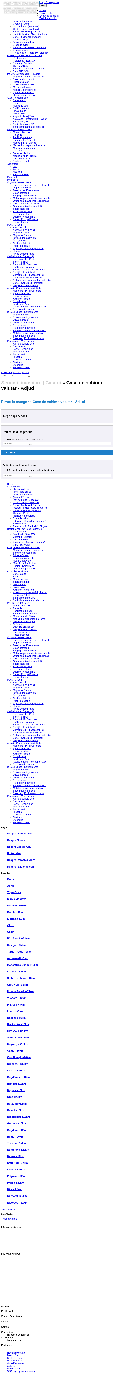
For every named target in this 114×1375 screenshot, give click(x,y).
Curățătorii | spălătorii (24, 272)
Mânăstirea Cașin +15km (22, 964)
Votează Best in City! (12, 1259)
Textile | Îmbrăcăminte (24, 238)
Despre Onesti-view (19, 833)
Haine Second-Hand (23, 254)
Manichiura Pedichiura (24, 90)
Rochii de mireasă (22, 211)
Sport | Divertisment (23, 92)
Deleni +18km (15, 1110)
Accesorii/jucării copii (24, 230)
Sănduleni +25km (18, 1037)
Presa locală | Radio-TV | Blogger (30, 53)
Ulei (15, 166)
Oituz (10, 925)
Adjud (11, 885)
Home (42, 10)
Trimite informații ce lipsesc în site (18, 1264)
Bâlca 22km (14, 1189)
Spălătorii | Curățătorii (24, 267)
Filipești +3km (16, 1004)
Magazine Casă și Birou (25, 285)
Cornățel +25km (17, 1196)
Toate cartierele (9, 1219)
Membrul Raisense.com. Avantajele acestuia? (25, 1242)
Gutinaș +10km (16, 1123)
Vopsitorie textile (21, 367)
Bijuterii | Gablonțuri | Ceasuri (28, 248)
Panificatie (12, 180)
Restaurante (19, 58)
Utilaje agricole (20, 320)
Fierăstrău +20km (18, 1024)
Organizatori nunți (22, 187)
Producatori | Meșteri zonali (21, 341)
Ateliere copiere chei (23, 343)
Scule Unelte (19, 325)
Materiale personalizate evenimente (31, 198)
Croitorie (17, 362)
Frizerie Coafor (21, 82)
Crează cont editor (10, 1299)
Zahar (16, 169)
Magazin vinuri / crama (25, 156)
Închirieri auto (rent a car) (26, 26)
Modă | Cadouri (15, 224)
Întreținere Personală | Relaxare (23, 74)
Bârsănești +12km (18, 938)
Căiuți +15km (15, 1050)
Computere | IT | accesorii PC (28, 275)
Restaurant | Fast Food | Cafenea (24, 55)
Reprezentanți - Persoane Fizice (30, 306)
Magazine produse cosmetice (28, 76)
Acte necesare (20, 50)
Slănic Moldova (16, 899)
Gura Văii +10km (17, 984)
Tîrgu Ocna (14, 892)
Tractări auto (19, 111)
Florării (16, 251)
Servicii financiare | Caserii (27, 37)
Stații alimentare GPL (24, 124)
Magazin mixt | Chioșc (24, 142)
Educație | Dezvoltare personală (29, 47)
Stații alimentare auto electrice (28, 127)
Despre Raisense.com (21, 866)
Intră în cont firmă (10, 1284)
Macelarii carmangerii (24, 148)
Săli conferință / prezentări (26, 203)
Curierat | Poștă (21, 39)
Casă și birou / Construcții (20, 256)
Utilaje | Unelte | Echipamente (22, 312)
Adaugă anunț (8, 1274)
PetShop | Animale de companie (29, 330)
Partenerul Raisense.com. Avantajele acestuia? (25, 1237)
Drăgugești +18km (18, 1116)
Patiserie (17, 135)
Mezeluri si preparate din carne (29, 145)
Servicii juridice (21, 296)
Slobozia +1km (16, 918)
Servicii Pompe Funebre (25, 219)
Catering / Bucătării (23, 63)
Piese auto (12, 177)
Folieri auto (19, 113)
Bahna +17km (15, 1156)
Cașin (10, 931)
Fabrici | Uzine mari (23, 349)
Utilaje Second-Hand (24, 322)
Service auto (19, 100)
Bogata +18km (16, 1090)
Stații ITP (18, 103)
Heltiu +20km (15, 1136)
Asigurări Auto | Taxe (23, 116)
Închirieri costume (22, 214)
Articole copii (19, 227)
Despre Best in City (19, 846)
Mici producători (21, 351)
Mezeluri (17, 172)
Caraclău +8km (16, 971)
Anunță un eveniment (12, 1279)
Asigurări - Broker (22, 299)
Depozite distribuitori (23, 153)
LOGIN (15, 372)
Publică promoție (10, 1269)
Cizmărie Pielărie (22, 359)
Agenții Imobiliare (22, 293)
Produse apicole (21, 158)
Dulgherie (18, 365)
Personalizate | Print (23, 259)
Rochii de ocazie (21, 246)
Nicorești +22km (17, 1202)
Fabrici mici (19, 354)
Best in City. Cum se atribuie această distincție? (26, 1232)
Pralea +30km (15, 1182)
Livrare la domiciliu (49, 16)
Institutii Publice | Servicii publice (30, 34)
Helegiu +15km (16, 945)
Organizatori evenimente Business (31, 201)
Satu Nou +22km (17, 1163)
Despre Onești (16, 840)
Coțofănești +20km (19, 1057)
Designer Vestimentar (24, 217)
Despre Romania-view (21, 860)
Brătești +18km (16, 1083)
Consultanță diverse (23, 309)
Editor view (14, 853)
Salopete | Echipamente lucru (28, 338)
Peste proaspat (21, 161)
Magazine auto (20, 105)
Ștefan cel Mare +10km (21, 978)
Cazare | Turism (21, 23)
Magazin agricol (21, 314)
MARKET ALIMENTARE (19, 129)
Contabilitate (19, 301)
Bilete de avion (20, 45)
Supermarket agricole (24, 336)
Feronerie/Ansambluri (24, 328)
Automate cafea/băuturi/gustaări (29, 68)
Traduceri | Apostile (23, 304)
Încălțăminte (19, 240)
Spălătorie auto (21, 108)
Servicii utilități (20, 261)
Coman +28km (16, 1169)
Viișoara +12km (16, 998)
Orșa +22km (14, 1097)
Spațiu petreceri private (25, 195)
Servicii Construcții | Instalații (28, 283)
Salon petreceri (21, 193)
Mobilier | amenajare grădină (28, 333)
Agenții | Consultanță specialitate (24, 288)
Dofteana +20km (17, 905)
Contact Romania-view (19, 1329)
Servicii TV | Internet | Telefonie (29, 269)
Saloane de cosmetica (24, 79)
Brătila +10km (15, 912)
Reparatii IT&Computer (25, 264)
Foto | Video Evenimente (26, 190)
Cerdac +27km (16, 1070)
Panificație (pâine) (22, 137)
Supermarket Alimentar (25, 140)
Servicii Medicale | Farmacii (27, 31)
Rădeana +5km (16, 1017)
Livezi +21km (15, 1011)
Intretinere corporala (23, 84)
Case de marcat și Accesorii (27, 277)
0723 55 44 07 (14, 1319)
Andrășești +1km (17, 958)
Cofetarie (18, 150)
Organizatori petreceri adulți (27, 206)
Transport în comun (23, 21)
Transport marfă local (24, 42)
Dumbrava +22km (18, 1149)
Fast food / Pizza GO (24, 61)
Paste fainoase (21, 174)
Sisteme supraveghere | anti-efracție (32, 280)
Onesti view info (21, 3)
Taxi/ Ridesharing (48, 18)
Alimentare (12, 164)
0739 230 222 (14, 1313)
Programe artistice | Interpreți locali (31, 185)
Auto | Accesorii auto (18, 98)
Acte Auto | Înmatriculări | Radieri (30, 119)
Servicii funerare (21, 222)
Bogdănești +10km (19, 1077)
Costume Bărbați (21, 243)
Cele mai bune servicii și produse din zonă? (24, 1247)
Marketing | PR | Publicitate (27, 291)
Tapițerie (17, 357)
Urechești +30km (17, 1064)
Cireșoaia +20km (17, 1031)
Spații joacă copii (22, 209)
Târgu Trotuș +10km (19, 951)
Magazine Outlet (21, 232)
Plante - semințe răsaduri (26, 317)
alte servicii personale (24, 95)
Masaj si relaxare (22, 87)
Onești (11, 879)
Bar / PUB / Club (21, 71)
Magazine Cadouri (22, 235)
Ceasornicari (19, 346)
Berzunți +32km (17, 1103)
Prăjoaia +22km (16, 1176)
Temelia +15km (16, 1143)
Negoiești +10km (17, 1044)
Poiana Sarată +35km (20, 991)
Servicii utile (45, 13)
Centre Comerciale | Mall (26, 29)
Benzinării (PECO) (22, 121)
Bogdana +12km (17, 1130)
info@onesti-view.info (18, 1324)
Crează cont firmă (10, 1289)
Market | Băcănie (22, 132)
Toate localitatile (9, 1209)
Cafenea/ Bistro (21, 66)
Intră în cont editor (10, 1294)
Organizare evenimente (19, 182)
